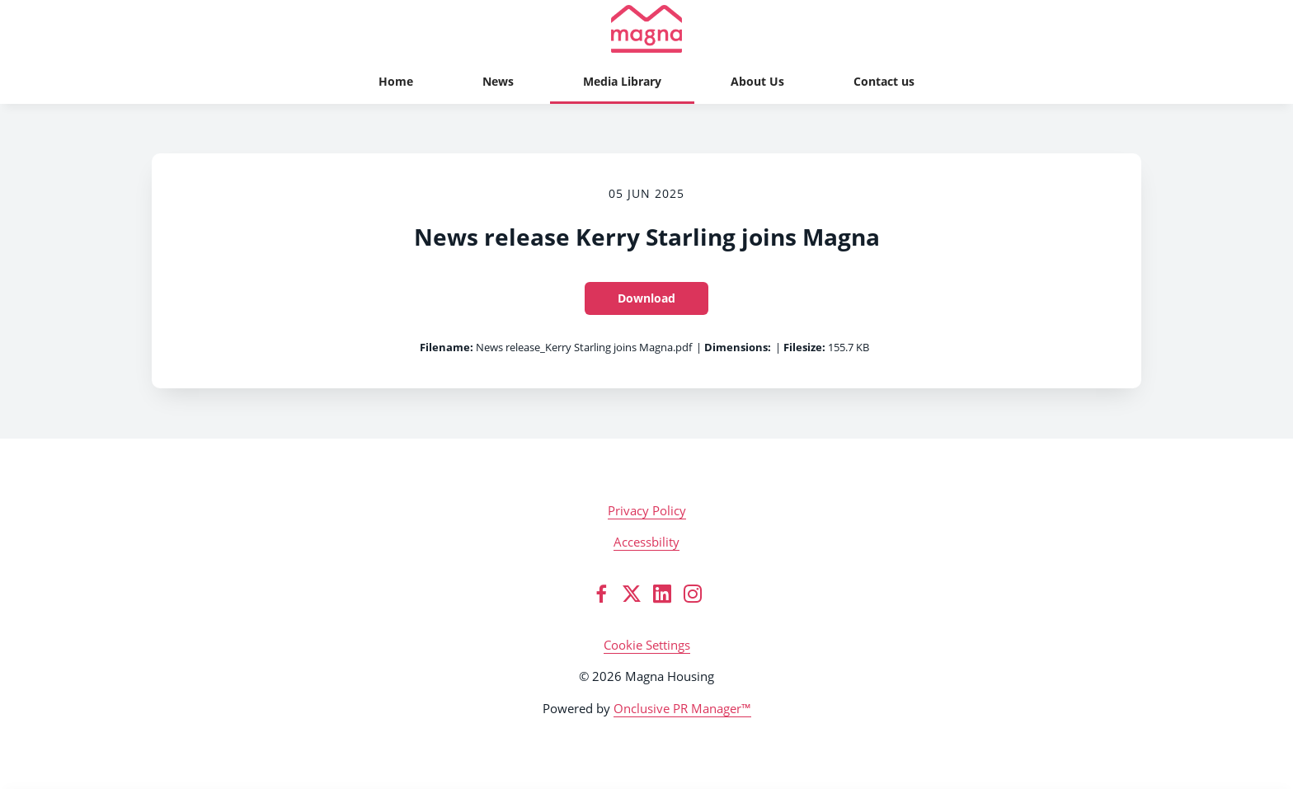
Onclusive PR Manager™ (682, 708)
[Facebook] (601, 594)
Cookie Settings (647, 644)
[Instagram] (693, 594)
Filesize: (804, 347)
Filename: (446, 347)
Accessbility (646, 541)
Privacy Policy (647, 510)
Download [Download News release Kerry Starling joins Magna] (646, 298)
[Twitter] (632, 594)
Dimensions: (737, 347)
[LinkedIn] (662, 594)
